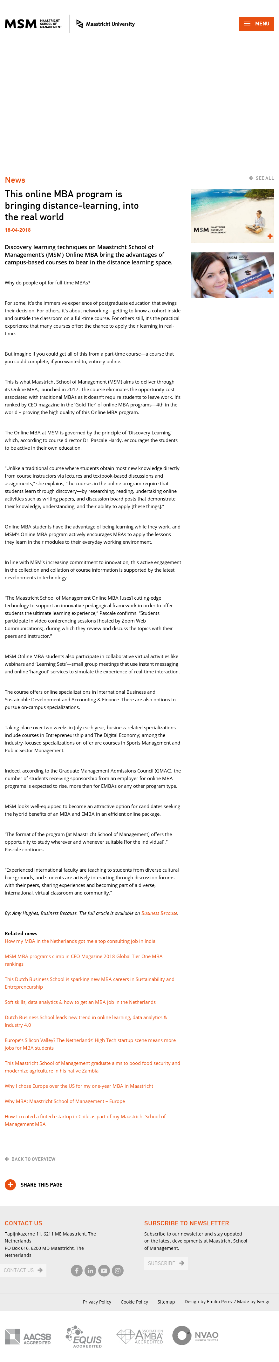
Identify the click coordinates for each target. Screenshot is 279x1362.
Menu (256, 24)
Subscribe (161, 1263)
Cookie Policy (134, 1302)
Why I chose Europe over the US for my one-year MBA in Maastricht (79, 1086)
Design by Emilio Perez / (211, 1301)
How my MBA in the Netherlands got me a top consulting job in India (80, 941)
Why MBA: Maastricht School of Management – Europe (65, 1101)
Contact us (19, 1270)
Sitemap (166, 1302)
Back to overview (33, 1159)
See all (265, 178)
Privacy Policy (97, 1302)
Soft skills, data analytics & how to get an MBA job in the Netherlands (80, 1002)
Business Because (159, 913)
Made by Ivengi (253, 1301)
